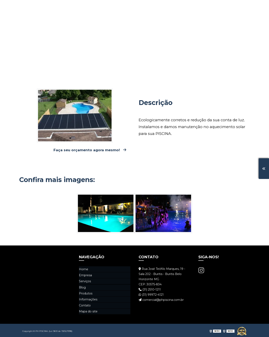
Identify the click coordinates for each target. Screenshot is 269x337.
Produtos (195, 7)
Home (119, 7)
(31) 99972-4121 (151, 295)
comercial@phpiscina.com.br (161, 300)
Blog (177, 7)
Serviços (159, 7)
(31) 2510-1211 (150, 290)
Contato (244, 7)
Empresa (138, 7)
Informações (220, 7)
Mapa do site (88, 310)
